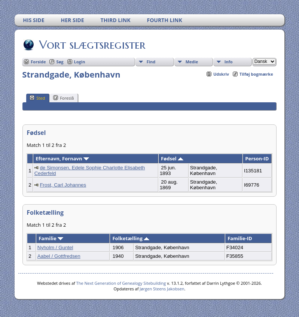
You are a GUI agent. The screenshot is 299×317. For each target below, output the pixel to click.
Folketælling (130, 238)
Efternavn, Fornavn (62, 158)
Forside (38, 61)
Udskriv (221, 74)
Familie (51, 238)
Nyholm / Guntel (55, 247)
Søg (59, 61)
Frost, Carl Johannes (63, 185)
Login (79, 61)
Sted (37, 98)
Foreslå (63, 98)
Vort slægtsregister (92, 44)
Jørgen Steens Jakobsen (162, 289)
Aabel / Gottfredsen (58, 256)
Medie (192, 61)
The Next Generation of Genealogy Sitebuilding (121, 283)
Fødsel (172, 158)
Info (229, 61)
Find (151, 61)
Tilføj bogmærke (256, 74)
